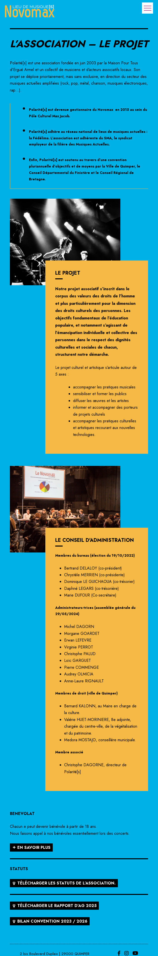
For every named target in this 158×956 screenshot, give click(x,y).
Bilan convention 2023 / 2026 (52, 921)
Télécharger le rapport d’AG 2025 (57, 905)
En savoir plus (34, 847)
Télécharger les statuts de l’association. (66, 883)
